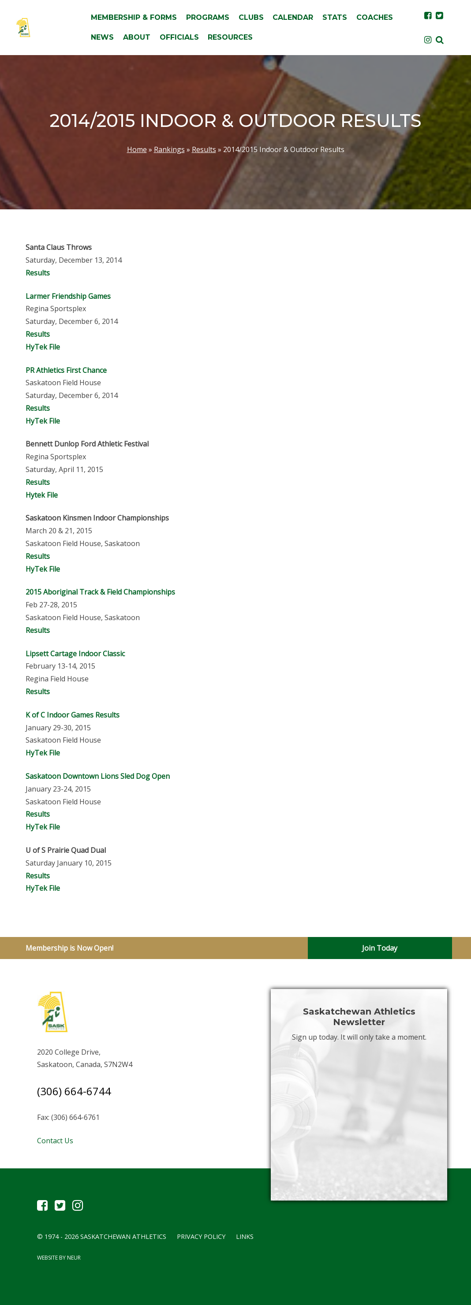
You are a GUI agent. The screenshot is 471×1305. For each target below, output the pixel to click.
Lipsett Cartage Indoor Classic (75, 653)
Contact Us (55, 1140)
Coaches (374, 17)
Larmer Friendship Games (68, 296)
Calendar (293, 17)
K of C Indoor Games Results (73, 715)
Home (137, 149)
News (102, 37)
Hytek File (42, 495)
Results (204, 149)
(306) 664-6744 (74, 1091)
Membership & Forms (134, 17)
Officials (179, 37)
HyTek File (43, 347)
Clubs (251, 17)
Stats (334, 17)
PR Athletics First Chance (67, 370)
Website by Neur (59, 1257)
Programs (207, 17)
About (136, 37)
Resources (230, 37)
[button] (440, 39)
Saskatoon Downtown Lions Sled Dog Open (98, 776)
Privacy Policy (201, 1236)
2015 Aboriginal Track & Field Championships (100, 592)
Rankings (169, 149)
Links (245, 1236)
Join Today (379, 948)
